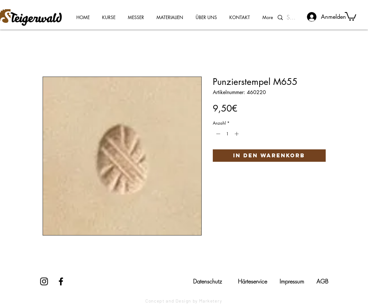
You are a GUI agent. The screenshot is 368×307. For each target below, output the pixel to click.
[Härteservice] (252, 281)
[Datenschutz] (207, 281)
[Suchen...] (292, 17)
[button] (350, 16)
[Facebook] (61, 281)
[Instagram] (44, 281)
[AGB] (322, 281)
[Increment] (237, 133)
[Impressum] (292, 281)
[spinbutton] (227, 133)
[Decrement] (217, 133)
